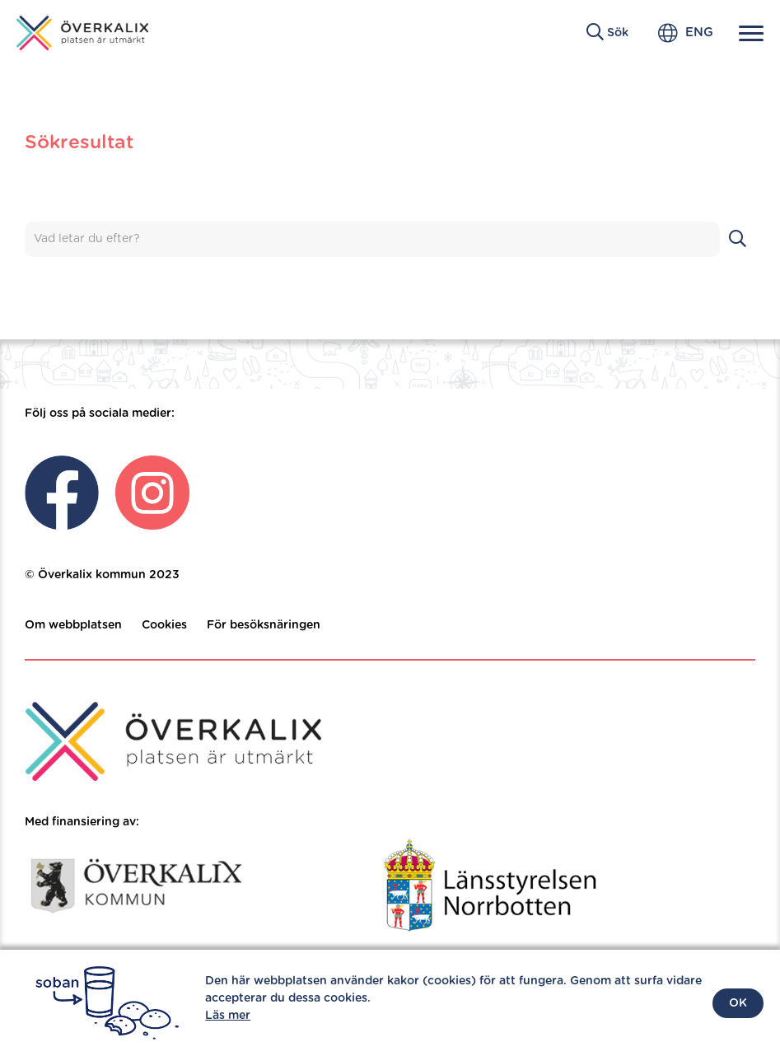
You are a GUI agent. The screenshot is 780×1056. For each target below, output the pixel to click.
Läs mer (227, 1015)
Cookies (164, 625)
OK (738, 1003)
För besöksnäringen (263, 625)
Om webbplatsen (73, 625)
